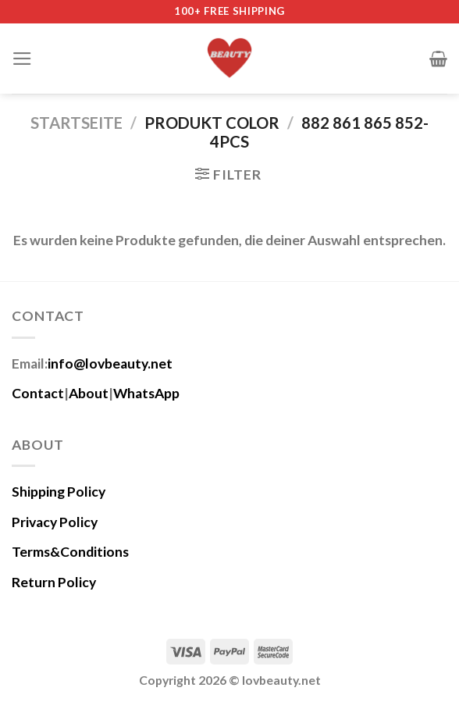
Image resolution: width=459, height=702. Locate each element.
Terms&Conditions (70, 551)
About (89, 393)
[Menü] (22, 58)
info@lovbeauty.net (110, 363)
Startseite (76, 122)
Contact (38, 393)
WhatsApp (146, 393)
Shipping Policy (58, 491)
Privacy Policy (55, 522)
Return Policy (54, 582)
